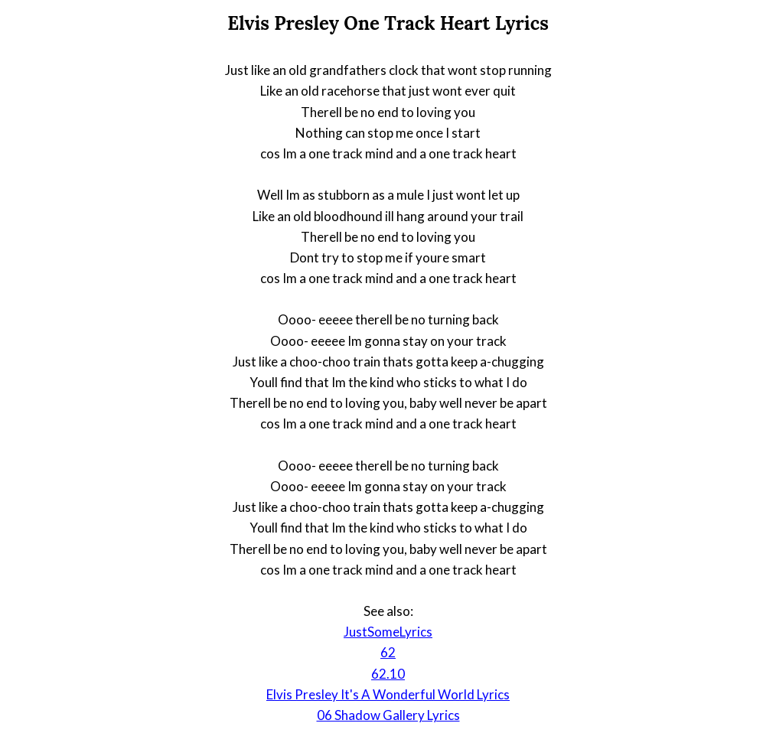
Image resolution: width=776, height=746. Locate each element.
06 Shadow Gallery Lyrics (388, 715)
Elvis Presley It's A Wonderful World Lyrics (388, 694)
